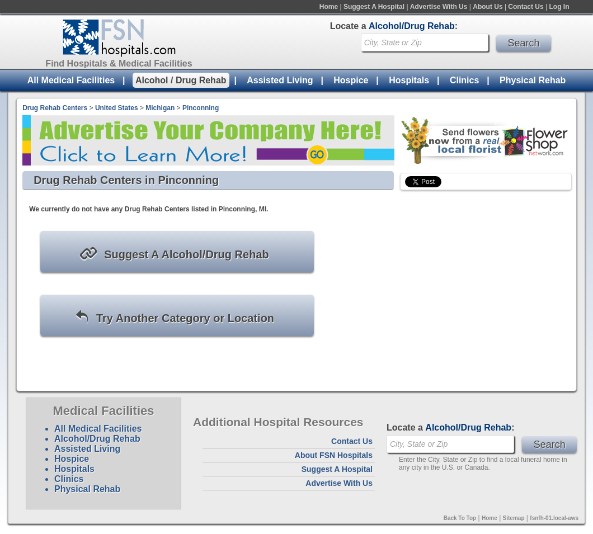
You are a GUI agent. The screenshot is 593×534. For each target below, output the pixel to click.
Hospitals (409, 80)
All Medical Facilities (71, 80)
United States (116, 108)
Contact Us (525, 7)
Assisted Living (280, 80)
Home (328, 7)
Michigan (160, 108)
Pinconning (200, 108)
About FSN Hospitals (334, 455)
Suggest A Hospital (373, 7)
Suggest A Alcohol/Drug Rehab (174, 253)
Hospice (350, 80)
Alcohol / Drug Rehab (181, 80)
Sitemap (514, 518)
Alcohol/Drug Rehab (97, 438)
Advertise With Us (439, 7)
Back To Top (460, 518)
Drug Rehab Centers (54, 108)
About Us (487, 7)
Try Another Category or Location (174, 317)
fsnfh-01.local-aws (554, 518)
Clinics (464, 80)
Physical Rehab (533, 80)
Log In (559, 7)
